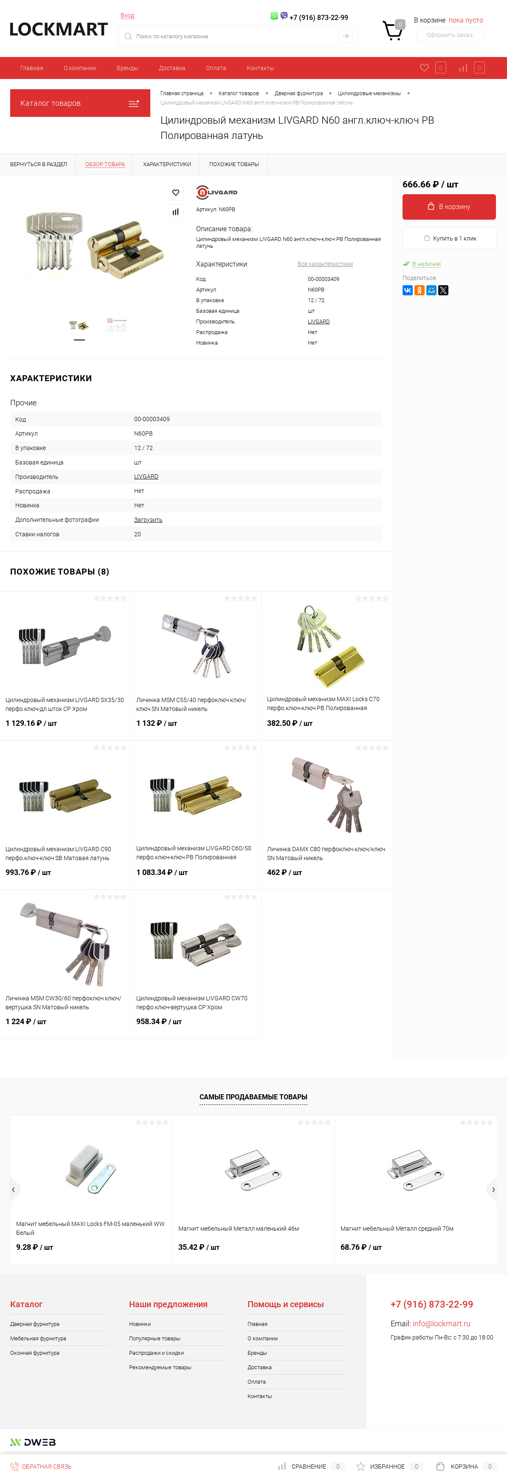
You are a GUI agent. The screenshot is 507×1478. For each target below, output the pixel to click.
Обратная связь (41, 1466)
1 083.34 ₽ (196, 877)
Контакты (260, 68)
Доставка (172, 68)
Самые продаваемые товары (253, 1097)
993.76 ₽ (65, 877)
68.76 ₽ (361, 1247)
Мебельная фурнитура (38, 1338)
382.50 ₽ (327, 728)
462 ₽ (327, 877)
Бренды (127, 68)
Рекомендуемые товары (160, 1367)
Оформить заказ (450, 34)
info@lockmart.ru (441, 1323)
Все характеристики (325, 263)
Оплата (216, 68)
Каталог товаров (80, 103)
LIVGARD (319, 321)
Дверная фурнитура (34, 1324)
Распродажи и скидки (156, 1353)
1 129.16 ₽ (65, 728)
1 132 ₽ (196, 728)
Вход (127, 15)
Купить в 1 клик (449, 238)
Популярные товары (154, 1338)
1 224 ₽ (65, 1026)
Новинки (140, 1324)
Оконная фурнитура (34, 1353)
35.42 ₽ (199, 1247)
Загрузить (148, 519)
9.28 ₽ (34, 1247)
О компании (80, 68)
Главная (31, 68)
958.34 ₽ (196, 1026)
